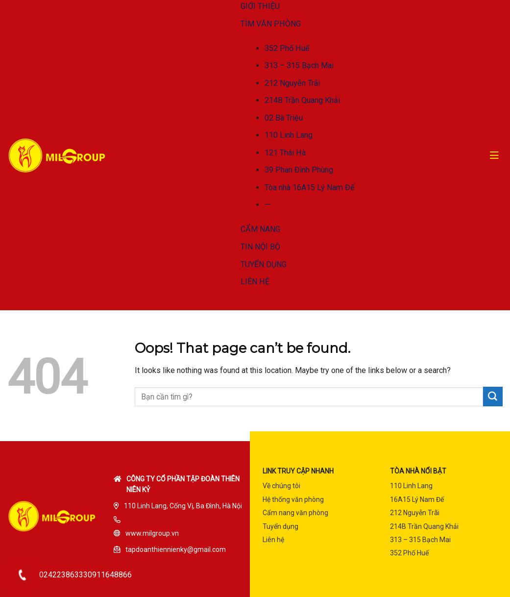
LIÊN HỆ (255, 281)
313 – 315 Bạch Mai (299, 65)
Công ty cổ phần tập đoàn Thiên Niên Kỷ (183, 484)
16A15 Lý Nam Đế (417, 499)
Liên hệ (273, 540)
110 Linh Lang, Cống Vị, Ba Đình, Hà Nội (183, 506)
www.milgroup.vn (152, 533)
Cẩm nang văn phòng (295, 513)
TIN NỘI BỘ (260, 246)
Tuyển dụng (280, 526)
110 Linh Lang (289, 135)
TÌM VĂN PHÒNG (271, 23)
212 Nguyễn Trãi (292, 83)
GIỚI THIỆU (260, 6)
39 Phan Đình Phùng (299, 169)
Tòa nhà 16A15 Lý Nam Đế (310, 187)
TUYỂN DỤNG (264, 264)
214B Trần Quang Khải (302, 100)
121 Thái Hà (285, 152)
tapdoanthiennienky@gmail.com (175, 549)
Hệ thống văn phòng (293, 499)
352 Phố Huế (287, 48)
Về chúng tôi (281, 486)
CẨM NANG (260, 229)
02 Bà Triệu (284, 118)
